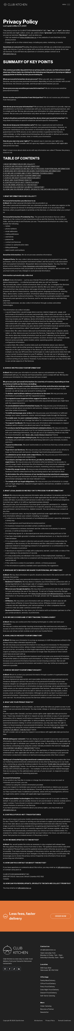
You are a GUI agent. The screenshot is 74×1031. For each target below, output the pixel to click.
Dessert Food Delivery (48, 993)
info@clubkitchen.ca (48, 950)
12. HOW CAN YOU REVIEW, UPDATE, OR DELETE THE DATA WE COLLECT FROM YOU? (35, 189)
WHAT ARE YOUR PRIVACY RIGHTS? (39, 435)
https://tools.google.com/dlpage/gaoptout (47, 593)
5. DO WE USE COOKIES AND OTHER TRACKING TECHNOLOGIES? (28, 173)
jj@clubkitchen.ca (9, 54)
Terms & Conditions (64, 1020)
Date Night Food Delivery (49, 989)
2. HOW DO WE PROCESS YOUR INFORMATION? (21, 166)
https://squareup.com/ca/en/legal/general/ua (39, 266)
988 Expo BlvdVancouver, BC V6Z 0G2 (49, 969)
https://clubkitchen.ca (28, 37)
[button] (66, 4)
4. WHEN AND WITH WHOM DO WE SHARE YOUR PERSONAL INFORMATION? (32, 171)
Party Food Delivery (47, 986)
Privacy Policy (50, 1020)
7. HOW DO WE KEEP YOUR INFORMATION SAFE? (22, 178)
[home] (15, 4)
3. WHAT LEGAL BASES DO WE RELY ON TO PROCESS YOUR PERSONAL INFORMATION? (36, 169)
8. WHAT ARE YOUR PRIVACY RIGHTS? (17, 180)
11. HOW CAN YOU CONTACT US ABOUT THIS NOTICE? (23, 187)
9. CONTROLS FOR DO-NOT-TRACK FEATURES (21, 182)
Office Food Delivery (48, 983)
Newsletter (44, 1012)
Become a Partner (47, 1009)
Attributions (38, 1020)
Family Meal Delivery (47, 980)
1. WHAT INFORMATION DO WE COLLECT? (19, 164)
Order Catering (45, 1006)
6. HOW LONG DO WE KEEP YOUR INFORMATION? (22, 175)
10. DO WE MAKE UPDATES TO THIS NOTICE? (20, 185)
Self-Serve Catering (47, 996)
